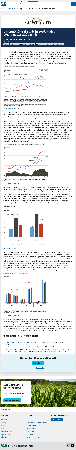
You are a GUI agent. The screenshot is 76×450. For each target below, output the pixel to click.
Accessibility (5, 419)
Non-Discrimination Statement (36, 422)
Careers (3, 422)
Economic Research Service (17, 4)
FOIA (28, 419)
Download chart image (10, 109)
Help (2, 428)
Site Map (4, 437)
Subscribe (36, 363)
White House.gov (32, 438)
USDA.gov (30, 432)
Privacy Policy (40, 368)
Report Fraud (31, 428)
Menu (73, 4)
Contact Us (4, 425)
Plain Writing (31, 425)
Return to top (5, 410)
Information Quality (7, 431)
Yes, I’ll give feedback (12, 400)
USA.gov (29, 435)
